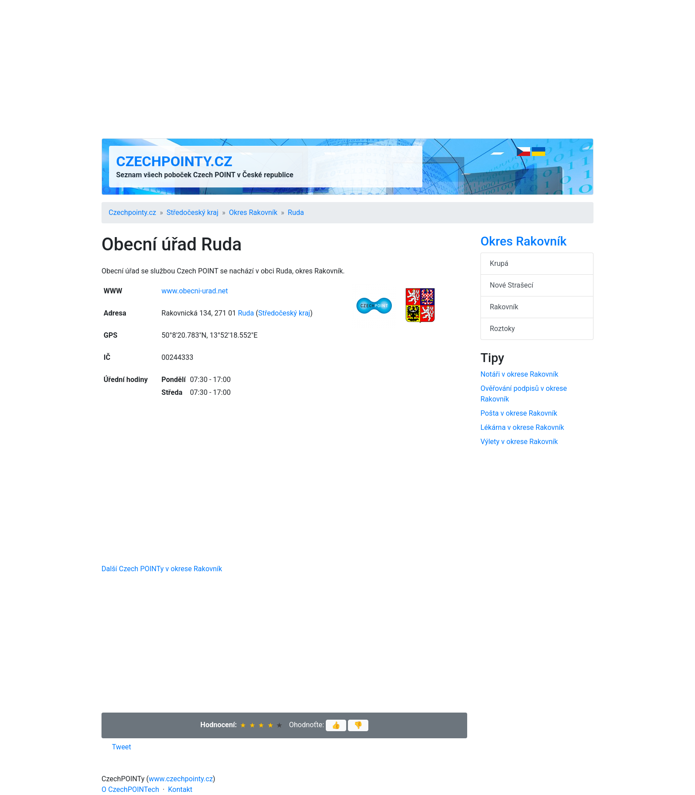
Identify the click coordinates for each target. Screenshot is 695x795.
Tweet (121, 747)
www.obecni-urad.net (194, 291)
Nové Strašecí (511, 285)
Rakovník (504, 307)
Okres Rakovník (253, 212)
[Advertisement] (347, 69)
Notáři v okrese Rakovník (519, 374)
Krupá (499, 263)
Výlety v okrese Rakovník (519, 441)
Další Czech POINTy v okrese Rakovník (162, 569)
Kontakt (180, 789)
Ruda (296, 212)
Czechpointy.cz (174, 161)
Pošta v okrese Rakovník (518, 413)
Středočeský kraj (193, 212)
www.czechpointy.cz (181, 779)
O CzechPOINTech (130, 789)
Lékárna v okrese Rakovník (522, 427)
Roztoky (502, 328)
